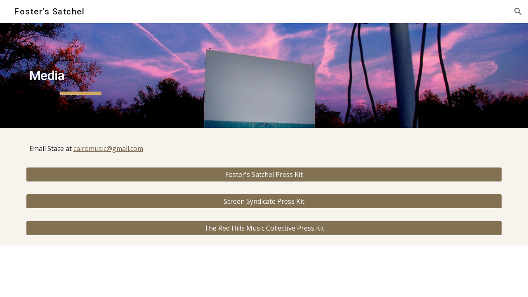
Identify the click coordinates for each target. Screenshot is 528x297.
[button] (518, 11)
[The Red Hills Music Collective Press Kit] (264, 228)
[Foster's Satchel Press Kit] (264, 174)
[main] (81, 75)
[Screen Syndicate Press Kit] (264, 201)
